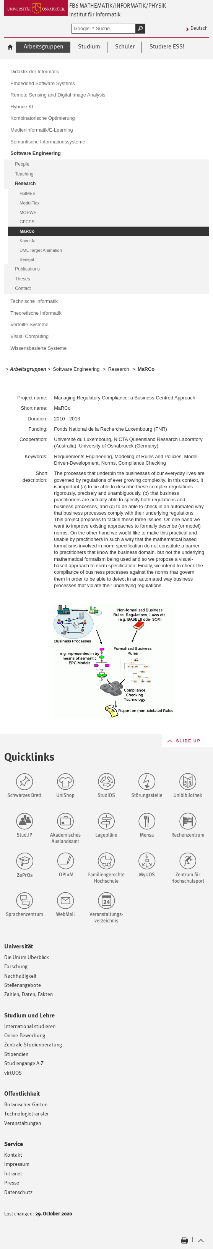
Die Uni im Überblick (26, 957)
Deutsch (199, 28)
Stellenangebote (22, 985)
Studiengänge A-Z (24, 1063)
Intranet (13, 1173)
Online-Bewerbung (24, 1035)
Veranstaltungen (22, 1123)
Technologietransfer (26, 1113)
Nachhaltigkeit (20, 975)
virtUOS (13, 1072)
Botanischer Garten (25, 1104)
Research (118, 369)
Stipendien (16, 1054)
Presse (11, 1182)
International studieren (29, 1026)
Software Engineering (76, 369)
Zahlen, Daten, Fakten (28, 994)
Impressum (16, 1163)
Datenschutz (18, 1192)
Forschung (16, 966)
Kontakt (13, 1154)
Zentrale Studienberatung (33, 1044)
